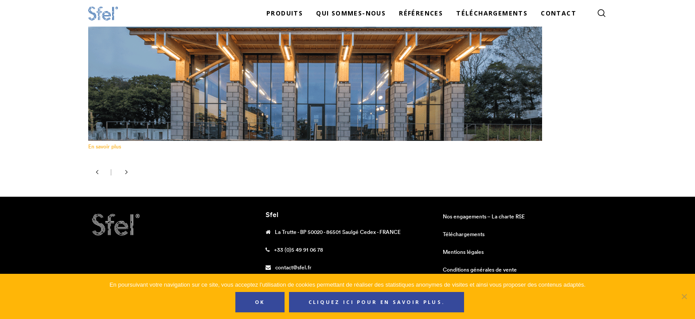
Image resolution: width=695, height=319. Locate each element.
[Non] (683, 296)
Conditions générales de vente (480, 269)
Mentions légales (463, 252)
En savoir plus (104, 146)
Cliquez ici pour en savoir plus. (376, 302)
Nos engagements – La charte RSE (484, 216)
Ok (260, 302)
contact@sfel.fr (293, 267)
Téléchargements (463, 234)
